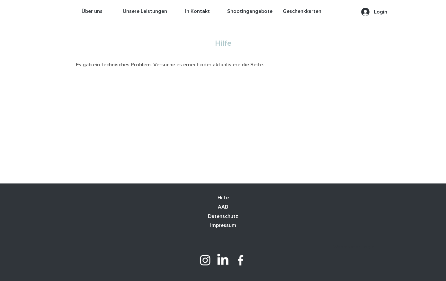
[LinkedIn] (223, 260)
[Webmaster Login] (354, 247)
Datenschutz (223, 216)
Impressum (223, 225)
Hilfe (223, 197)
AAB (223, 207)
